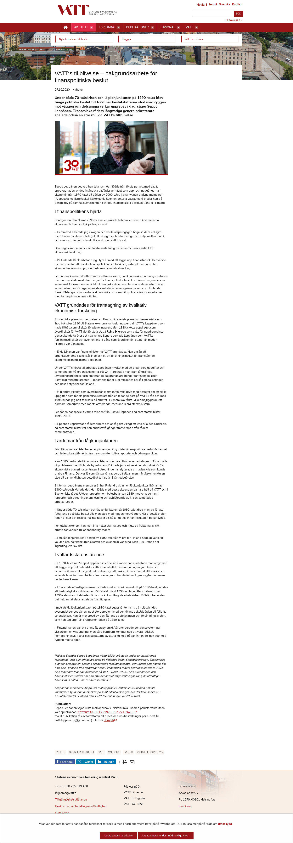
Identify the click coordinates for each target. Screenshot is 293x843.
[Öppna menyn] (91, 27)
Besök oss (185, 806)
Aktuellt (81, 27)
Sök (238, 13)
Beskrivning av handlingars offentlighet (80, 806)
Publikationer (137, 27)
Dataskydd (62, 813)
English (237, 4)
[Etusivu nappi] (66, 27)
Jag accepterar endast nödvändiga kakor (165, 835)
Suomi (212, 4)
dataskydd (225, 824)
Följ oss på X (129, 787)
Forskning (107, 27)
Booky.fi (110, 720)
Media (200, 5)
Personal (167, 27)
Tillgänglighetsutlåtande (71, 799)
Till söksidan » (233, 20)
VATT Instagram (131, 798)
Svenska (224, 4)
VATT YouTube (130, 804)
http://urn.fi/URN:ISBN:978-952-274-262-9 (107, 712)
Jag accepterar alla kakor (118, 835)
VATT (189, 27)
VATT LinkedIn (130, 792)
